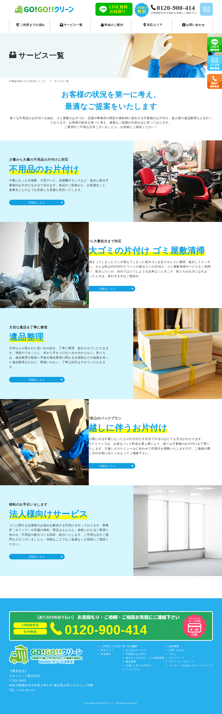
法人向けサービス (136, 650)
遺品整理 (131, 661)
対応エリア (107, 650)
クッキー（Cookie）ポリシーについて (191, 665)
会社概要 (174, 646)
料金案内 (106, 654)
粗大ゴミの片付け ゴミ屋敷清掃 (145, 657)
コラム (172, 654)
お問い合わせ (176, 650)
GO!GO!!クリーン (106, 703)
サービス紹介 (129, 646)
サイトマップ (176, 657)
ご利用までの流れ (111, 646)
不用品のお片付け (136, 654)
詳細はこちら (37, 202)
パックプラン (133, 669)
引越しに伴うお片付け (138, 665)
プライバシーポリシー (181, 661)
